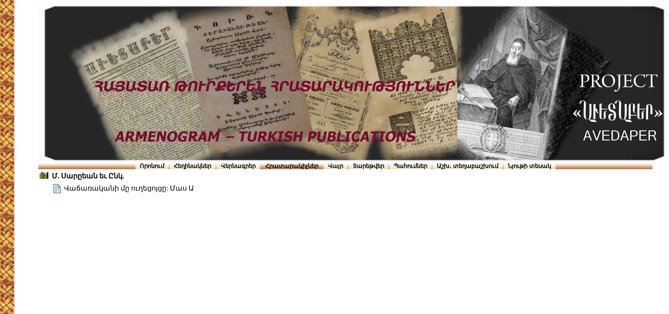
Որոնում (152, 166)
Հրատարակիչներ (291, 166)
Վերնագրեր (238, 166)
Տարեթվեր (368, 166)
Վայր (335, 166)
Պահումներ (410, 166)
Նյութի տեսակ (529, 166)
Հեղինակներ (192, 166)
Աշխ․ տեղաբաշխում (467, 166)
